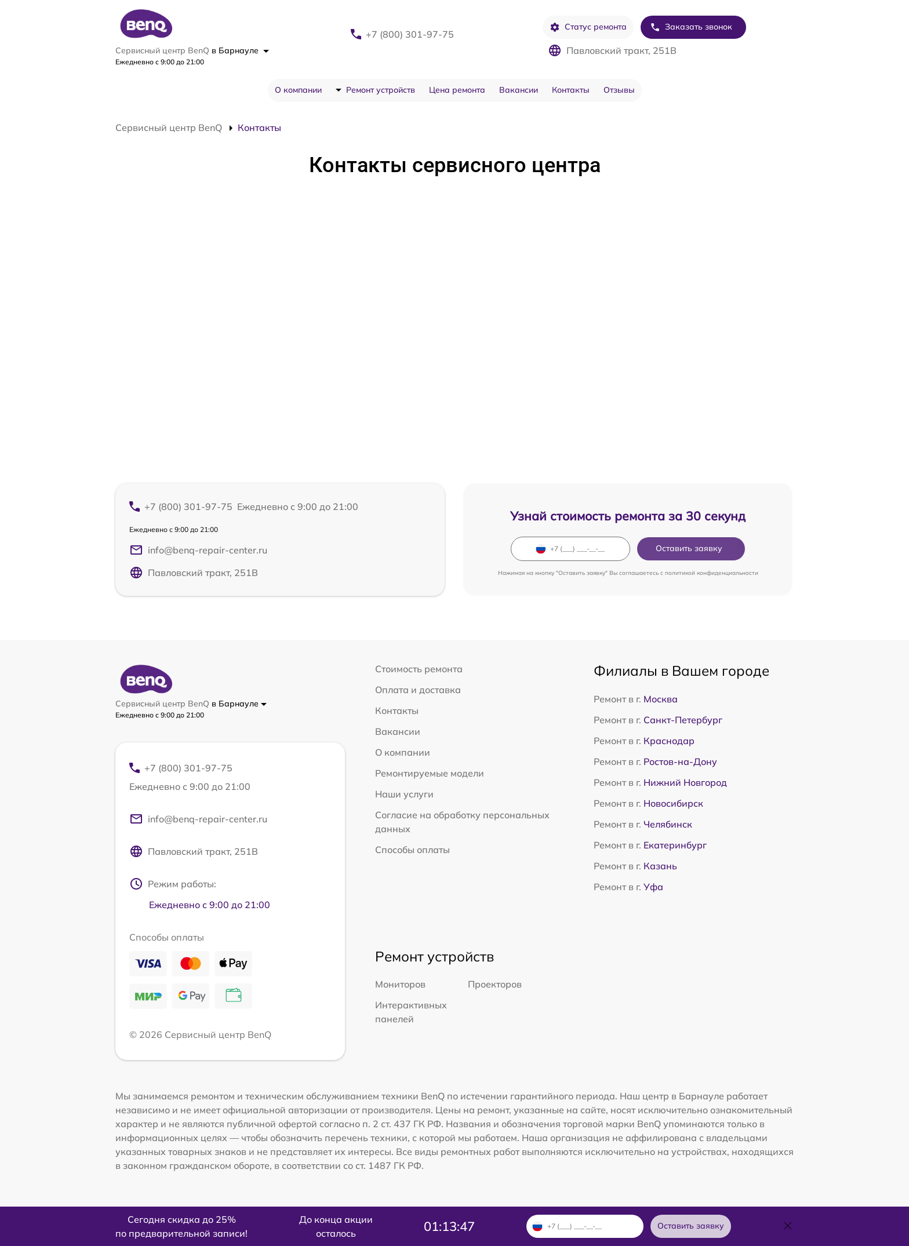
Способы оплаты (412, 849)
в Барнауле (240, 50)
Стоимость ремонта (419, 669)
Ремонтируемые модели (429, 773)
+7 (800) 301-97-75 (410, 34)
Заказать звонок (691, 26)
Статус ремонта (588, 26)
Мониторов (400, 984)
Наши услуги (404, 794)
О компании (298, 90)
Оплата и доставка (418, 689)
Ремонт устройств (380, 90)
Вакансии (518, 90)
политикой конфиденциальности (711, 573)
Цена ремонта (457, 90)
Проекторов (495, 984)
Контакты (571, 90)
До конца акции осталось (336, 1226)
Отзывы (619, 90)
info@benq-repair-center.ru (198, 550)
